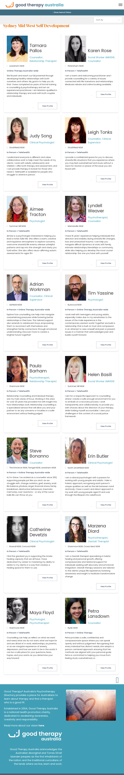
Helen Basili (100, 374)
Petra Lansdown (98, 613)
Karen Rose (100, 51)
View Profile (47, 106)
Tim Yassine (100, 293)
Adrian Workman (40, 286)
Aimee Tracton (38, 211)
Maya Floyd (42, 613)
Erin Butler (98, 456)
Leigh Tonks (100, 132)
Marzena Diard (97, 528)
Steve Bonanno (39, 453)
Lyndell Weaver (96, 208)
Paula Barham (38, 368)
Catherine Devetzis (40, 532)
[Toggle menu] (120, 4)
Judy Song (41, 136)
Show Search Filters (62, 12)
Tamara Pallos (38, 48)
